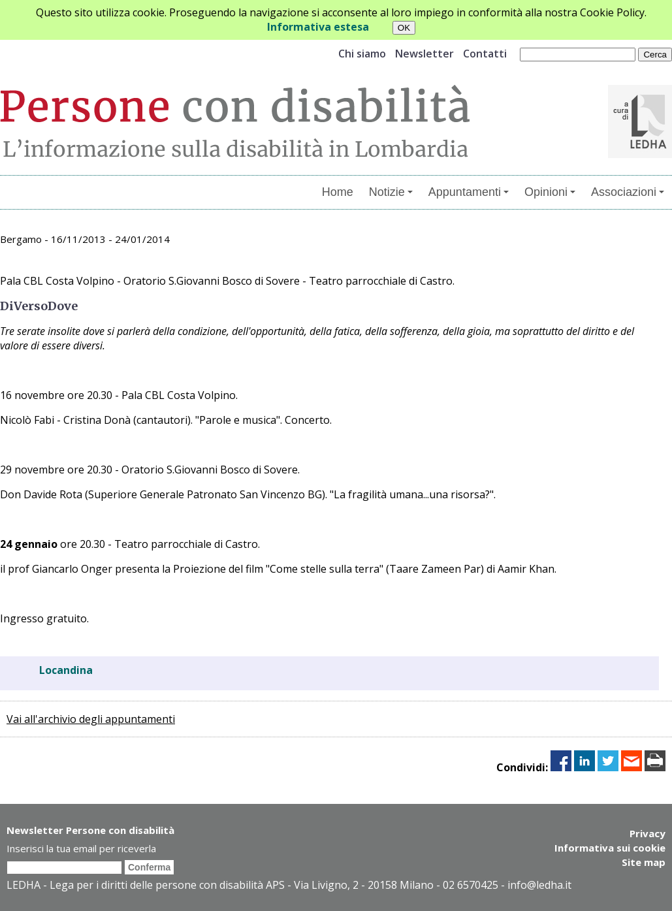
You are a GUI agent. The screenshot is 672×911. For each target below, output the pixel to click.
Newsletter (424, 53)
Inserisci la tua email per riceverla (81, 848)
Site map (643, 862)
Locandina (66, 670)
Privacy (647, 833)
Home (337, 192)
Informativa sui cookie (609, 847)
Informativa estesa (318, 27)
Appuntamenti (468, 192)
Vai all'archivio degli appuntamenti (91, 719)
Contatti (485, 53)
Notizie (391, 192)
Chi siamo (362, 53)
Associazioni (627, 192)
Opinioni (549, 192)
